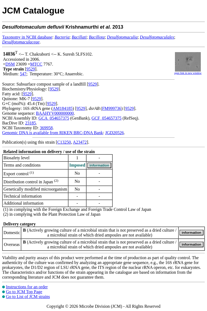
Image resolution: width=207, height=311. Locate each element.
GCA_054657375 (54, 118)
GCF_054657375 (107, 118)
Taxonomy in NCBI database (27, 37)
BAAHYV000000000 (55, 113)
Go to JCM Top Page (24, 291)
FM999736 (111, 108)
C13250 (64, 142)
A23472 (80, 142)
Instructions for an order (27, 287)
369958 (46, 128)
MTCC (36, 64)
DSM (10, 64)
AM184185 (63, 108)
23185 (30, 123)
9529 (30, 69)
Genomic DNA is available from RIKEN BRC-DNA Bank (52, 132)
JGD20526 (114, 132)
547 (23, 74)
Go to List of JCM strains (28, 296)
